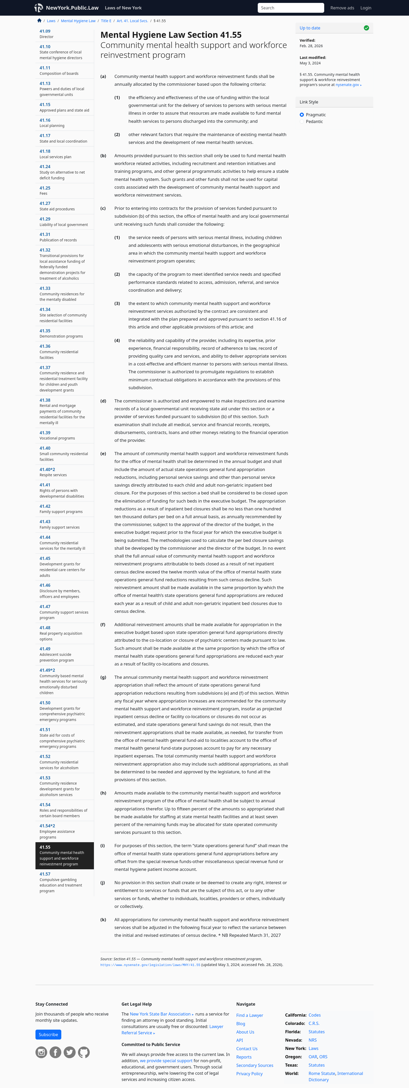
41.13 (62, 89)
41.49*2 (63, 681)
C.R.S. (314, 1023)
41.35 (61, 333)
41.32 (63, 264)
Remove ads (342, 8)
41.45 (62, 566)
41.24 (62, 172)
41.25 (45, 190)
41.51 (62, 738)
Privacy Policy (249, 1074)
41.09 (46, 33)
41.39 (57, 435)
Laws (51, 20)
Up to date (310, 28)
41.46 (60, 590)
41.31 (58, 236)
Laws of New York (123, 8)
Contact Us (246, 1049)
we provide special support (166, 1060)
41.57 (61, 882)
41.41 (62, 490)
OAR (313, 1057)
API (239, 1040)
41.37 (64, 379)
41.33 (62, 293)
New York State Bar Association (160, 1014)
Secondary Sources (254, 1065)
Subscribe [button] (48, 1034)
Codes (315, 1015)
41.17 (63, 138)
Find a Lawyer (249, 1015)
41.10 (61, 52)
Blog (240, 1023)
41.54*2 (57, 831)
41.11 (59, 70)
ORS (323, 1057)
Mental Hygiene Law (78, 20)
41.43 (60, 524)
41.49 (57, 654)
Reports (244, 1057)
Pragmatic (316, 115)
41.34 (63, 315)
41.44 (62, 542)
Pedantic (314, 121)
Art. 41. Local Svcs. (132, 20)
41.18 (55, 153)
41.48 (61, 633)
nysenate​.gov (347, 84)
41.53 (60, 786)
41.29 (64, 221)
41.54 (63, 810)
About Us (245, 1032)
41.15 (64, 107)
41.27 (57, 205)
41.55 (62, 855)
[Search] (291, 8)
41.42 (61, 508)
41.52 (59, 762)
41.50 (62, 711)
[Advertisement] (334, 215)
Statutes (317, 1032)
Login (365, 8)
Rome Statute (322, 1073)
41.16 (52, 122)
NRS (313, 1040)
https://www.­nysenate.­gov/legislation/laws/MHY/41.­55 (150, 965)
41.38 (62, 411)
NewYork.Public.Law (72, 7)
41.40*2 (53, 472)
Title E (106, 20)
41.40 (64, 453)
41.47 (64, 612)
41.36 (59, 351)
